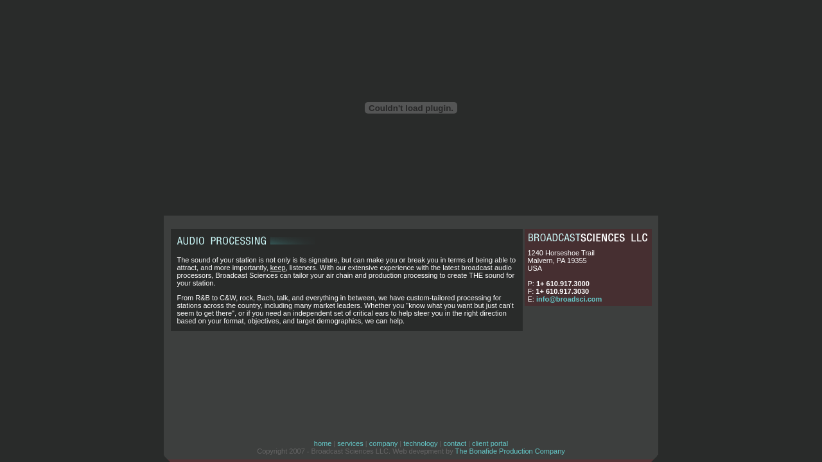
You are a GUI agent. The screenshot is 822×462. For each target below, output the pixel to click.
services (350, 443)
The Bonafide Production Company (510, 451)
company (383, 443)
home (323, 443)
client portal (490, 443)
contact (454, 443)
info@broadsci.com (569, 299)
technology (420, 443)
